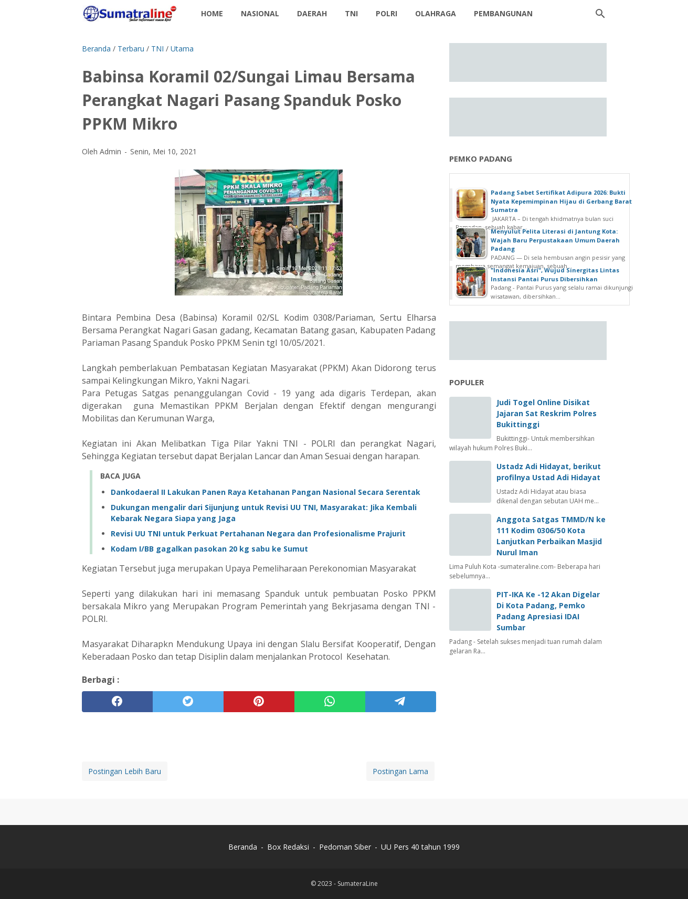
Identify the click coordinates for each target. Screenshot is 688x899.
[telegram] (400, 701)
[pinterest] (259, 701)
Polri (386, 13)
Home (212, 13)
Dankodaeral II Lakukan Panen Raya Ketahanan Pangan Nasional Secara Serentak (265, 492)
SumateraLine (357, 883)
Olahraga (435, 13)
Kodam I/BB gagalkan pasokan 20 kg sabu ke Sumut (209, 549)
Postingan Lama (400, 771)
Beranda (242, 847)
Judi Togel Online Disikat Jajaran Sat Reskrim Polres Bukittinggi (546, 413)
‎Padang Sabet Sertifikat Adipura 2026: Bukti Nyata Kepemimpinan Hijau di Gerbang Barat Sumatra (561, 201)
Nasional (260, 13)
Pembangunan (503, 13)
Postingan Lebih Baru (124, 771)
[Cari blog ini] (600, 13)
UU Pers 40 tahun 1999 (420, 847)
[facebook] (117, 701)
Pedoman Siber (345, 847)
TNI (351, 13)
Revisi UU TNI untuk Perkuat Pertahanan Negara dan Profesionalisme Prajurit (258, 533)
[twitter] (188, 701)
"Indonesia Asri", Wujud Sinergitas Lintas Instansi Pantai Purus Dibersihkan (555, 274)
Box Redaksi (289, 847)
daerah (312, 13)
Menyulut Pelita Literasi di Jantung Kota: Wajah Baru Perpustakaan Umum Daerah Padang (555, 239)
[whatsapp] (329, 701)
